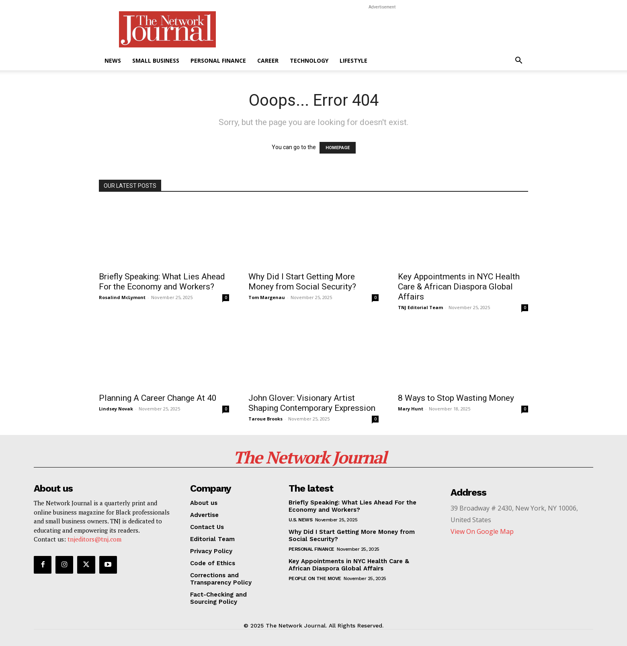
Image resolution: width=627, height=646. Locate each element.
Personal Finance (218, 60)
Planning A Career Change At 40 (158, 398)
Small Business (155, 60)
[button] (518, 61)
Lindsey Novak (116, 409)
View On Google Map (482, 531)
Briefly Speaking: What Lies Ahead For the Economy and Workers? (162, 281)
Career (268, 60)
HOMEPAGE (338, 147)
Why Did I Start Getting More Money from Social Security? (302, 281)
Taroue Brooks (265, 419)
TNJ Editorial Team (420, 307)
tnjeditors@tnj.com (94, 539)
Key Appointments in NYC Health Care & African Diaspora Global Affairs (459, 286)
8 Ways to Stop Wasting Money (456, 398)
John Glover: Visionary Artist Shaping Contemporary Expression (311, 403)
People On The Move (315, 578)
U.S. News (301, 520)
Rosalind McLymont (122, 297)
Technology (309, 60)
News (112, 60)
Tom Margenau (266, 297)
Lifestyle (353, 60)
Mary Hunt (410, 409)
